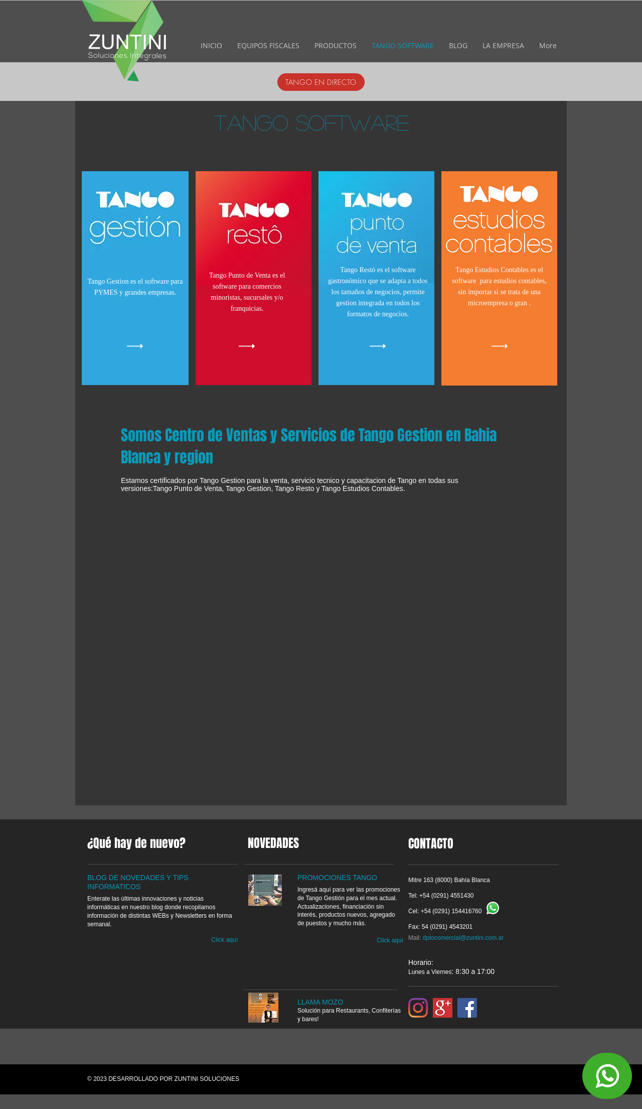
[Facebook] (467, 1008)
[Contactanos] (607, 1076)
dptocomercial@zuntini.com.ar (463, 937)
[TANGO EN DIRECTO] (321, 82)
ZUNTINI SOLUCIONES (207, 1078)
